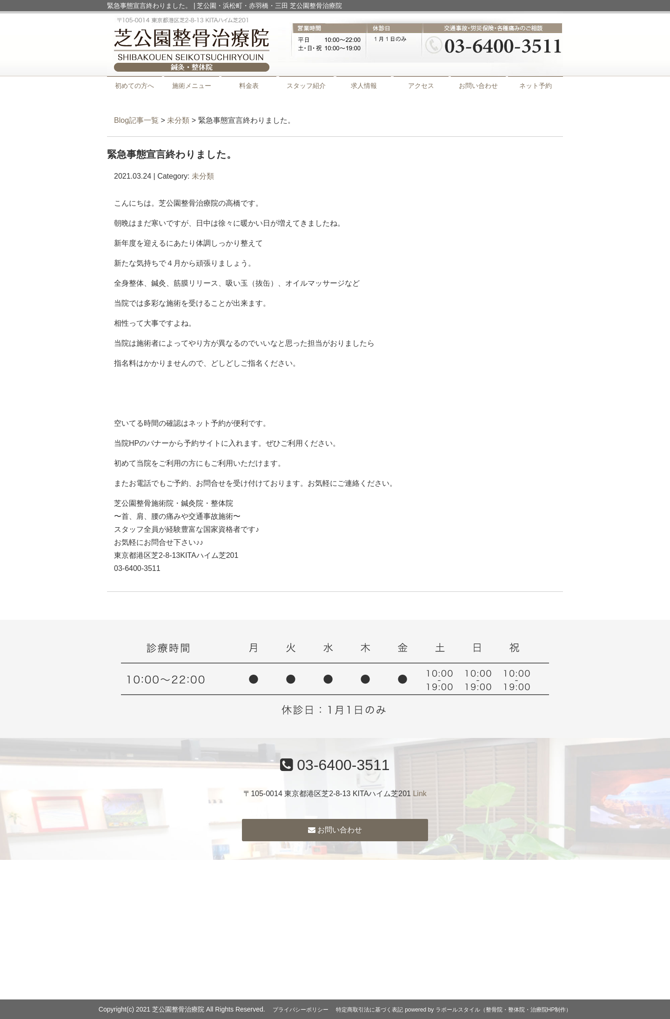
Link (419, 794)
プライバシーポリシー (300, 1009)
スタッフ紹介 (306, 85)
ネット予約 (535, 85)
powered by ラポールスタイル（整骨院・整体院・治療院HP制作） (488, 1009)
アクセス (421, 85)
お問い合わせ (478, 85)
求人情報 (364, 85)
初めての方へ (134, 85)
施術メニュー (191, 85)
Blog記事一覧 (136, 120)
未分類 (178, 120)
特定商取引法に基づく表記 (369, 1009)
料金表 (249, 85)
